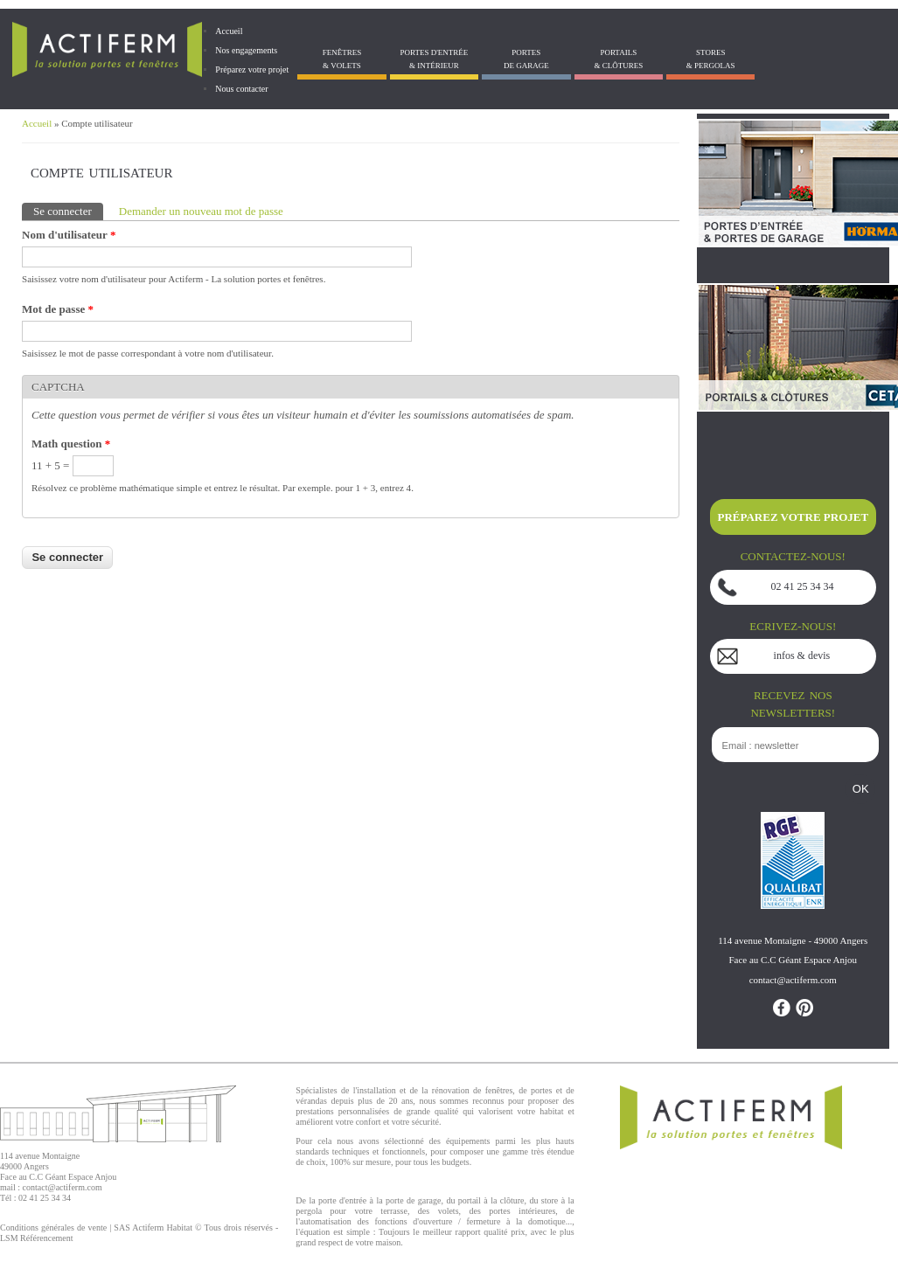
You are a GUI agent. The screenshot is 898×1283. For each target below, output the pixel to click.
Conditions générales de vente (53, 1227)
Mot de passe (58, 309)
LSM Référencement (36, 1238)
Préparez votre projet (252, 69)
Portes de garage (526, 59)
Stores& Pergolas (710, 59)
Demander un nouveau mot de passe (201, 211)
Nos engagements (246, 50)
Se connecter (68, 210)
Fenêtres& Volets (342, 59)
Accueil (228, 31)
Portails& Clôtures (618, 59)
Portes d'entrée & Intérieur (434, 59)
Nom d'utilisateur (68, 234)
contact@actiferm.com (62, 1187)
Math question (70, 443)
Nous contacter (241, 89)
